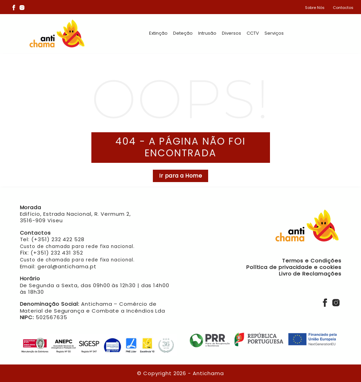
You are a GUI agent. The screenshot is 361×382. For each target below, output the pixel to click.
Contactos (343, 7)
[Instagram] (22, 7)
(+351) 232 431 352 (57, 252)
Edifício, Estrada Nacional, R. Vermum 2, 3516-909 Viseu (75, 217)
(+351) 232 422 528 (57, 239)
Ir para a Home (180, 176)
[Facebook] (14, 7)
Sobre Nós (315, 7)
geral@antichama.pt (67, 266)
